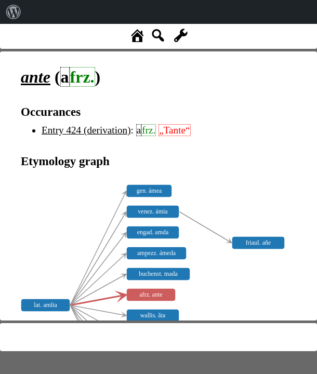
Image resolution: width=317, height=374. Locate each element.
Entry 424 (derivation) (86, 130)
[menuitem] (13, 12)
